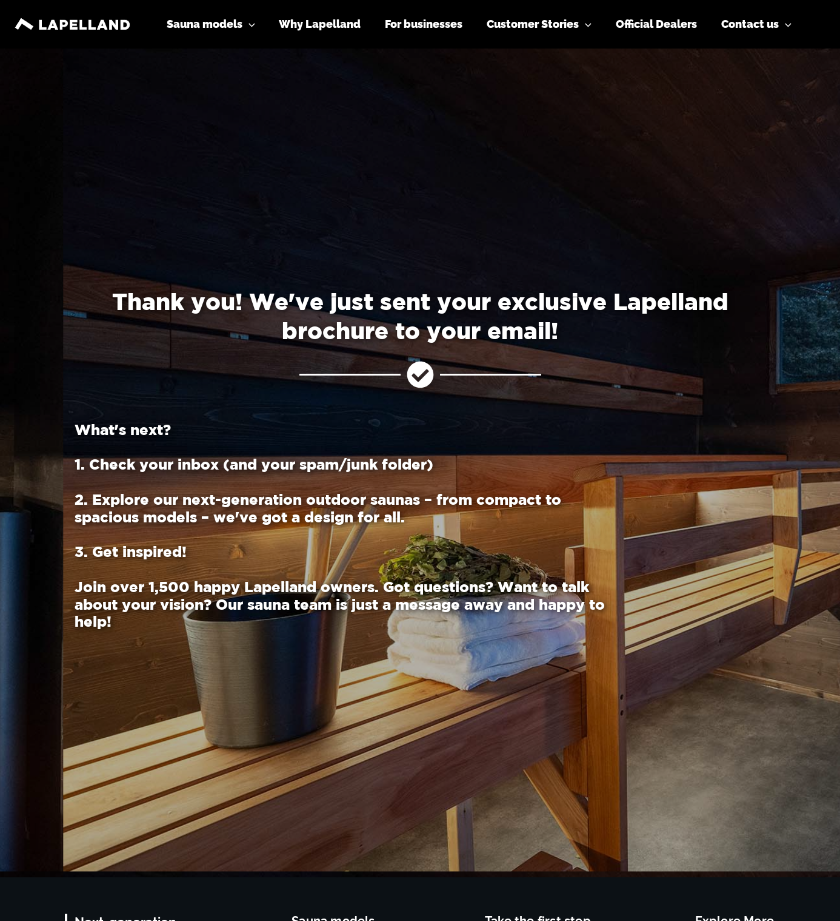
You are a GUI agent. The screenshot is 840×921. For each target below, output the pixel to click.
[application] (262, 24)
